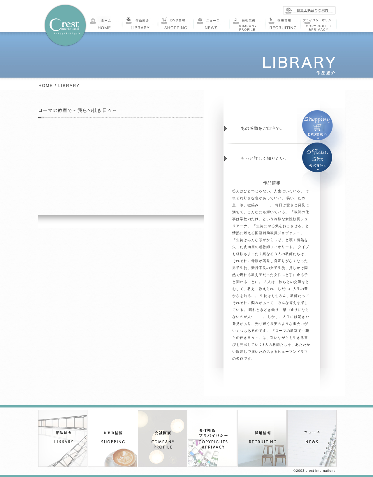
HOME (45, 85)
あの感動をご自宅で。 (262, 128)
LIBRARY (69, 85)
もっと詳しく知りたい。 (265, 158)
